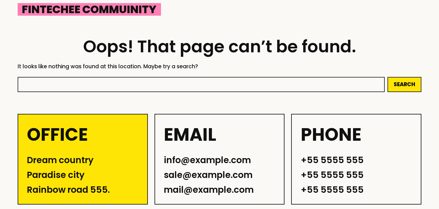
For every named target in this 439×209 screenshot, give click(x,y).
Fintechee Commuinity (89, 9)
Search (404, 84)
